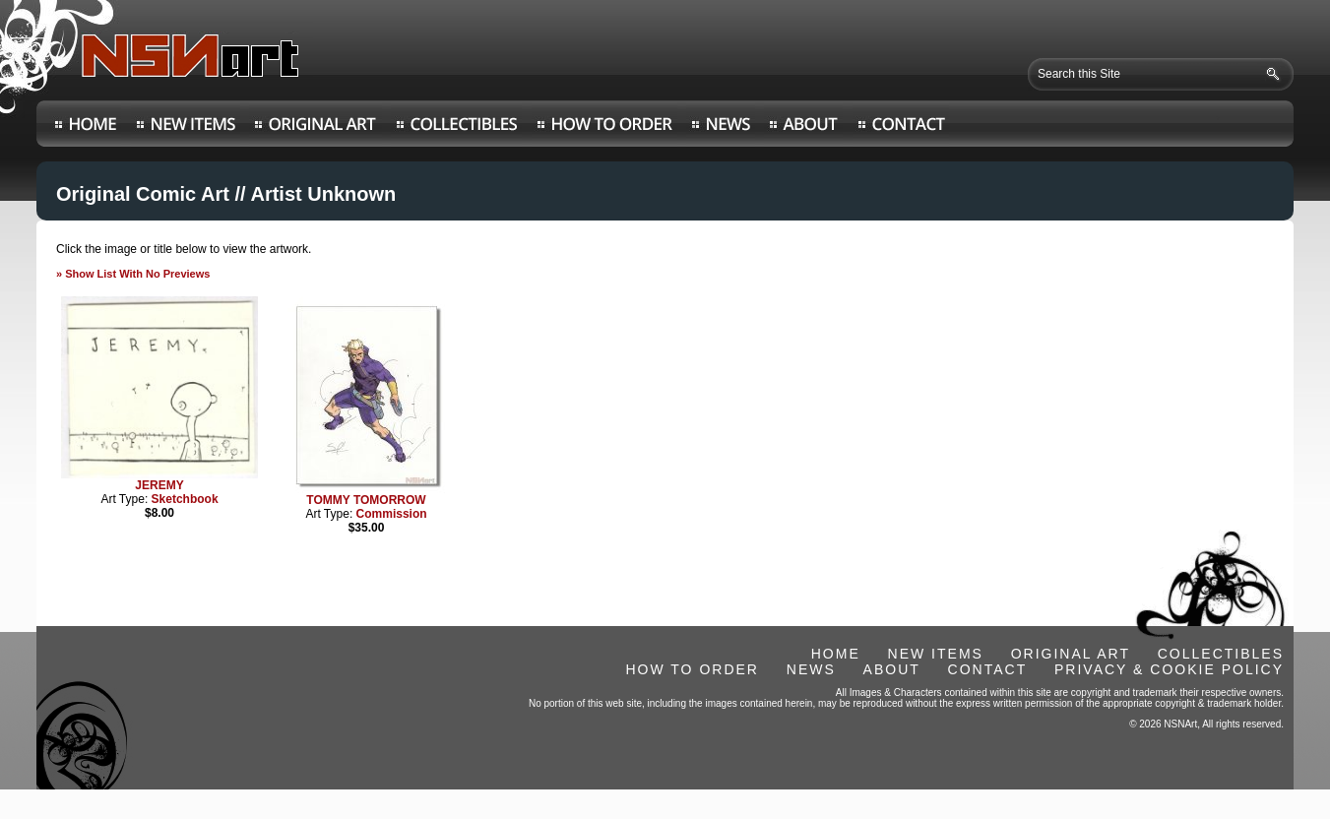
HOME (835, 654)
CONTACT (988, 669)
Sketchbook (185, 499)
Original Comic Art (142, 194)
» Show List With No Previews (133, 274)
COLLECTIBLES (1221, 654)
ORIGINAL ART (1070, 654)
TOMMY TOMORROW (365, 500)
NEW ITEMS (935, 654)
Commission (391, 514)
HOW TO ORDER (692, 669)
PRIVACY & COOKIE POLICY (1169, 669)
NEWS (811, 669)
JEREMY (159, 485)
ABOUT (891, 669)
